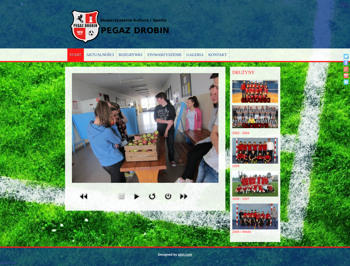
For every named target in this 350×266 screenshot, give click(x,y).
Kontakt (217, 55)
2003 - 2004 (240, 133)
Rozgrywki (130, 55)
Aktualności (100, 55)
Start (75, 55)
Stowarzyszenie (164, 55)
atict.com (185, 254)
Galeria (195, 55)
